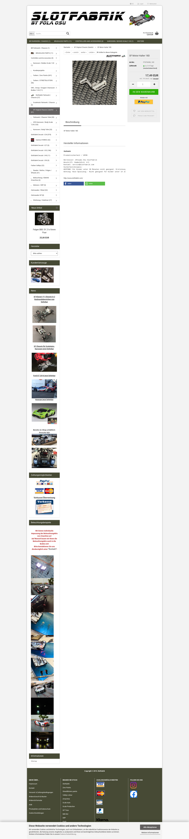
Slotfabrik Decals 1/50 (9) (40, 160)
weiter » (83, 52)
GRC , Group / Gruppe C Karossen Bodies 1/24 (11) (43, 89)
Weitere (140, 41)
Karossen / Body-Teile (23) (41, 129)
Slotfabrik (66, 784)
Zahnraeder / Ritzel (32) (39, 190)
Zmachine (66, 799)
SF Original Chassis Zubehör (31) (42, 111)
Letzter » (92, 52)
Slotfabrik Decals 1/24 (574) (41, 135)
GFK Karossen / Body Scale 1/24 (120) (42, 123)
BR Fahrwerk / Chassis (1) (39, 41)
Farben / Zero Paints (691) (41, 75)
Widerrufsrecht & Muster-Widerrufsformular (38, 798)
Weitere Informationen (150, 833)
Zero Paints (67, 788)
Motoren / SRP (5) (38, 185)
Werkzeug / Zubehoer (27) (41, 200)
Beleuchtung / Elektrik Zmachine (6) (40, 179)
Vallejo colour (67, 795)
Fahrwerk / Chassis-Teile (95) (42, 117)
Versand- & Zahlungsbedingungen (41, 792)
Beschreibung (72, 122)
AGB (30, 805)
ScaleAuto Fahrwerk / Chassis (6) (43, 103)
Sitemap (34, 761)
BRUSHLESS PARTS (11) (63, 41)
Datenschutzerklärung (68, 834)
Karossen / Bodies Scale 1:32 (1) (120, 41)
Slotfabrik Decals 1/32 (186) (41, 150)
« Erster (67, 52)
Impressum (33, 784)
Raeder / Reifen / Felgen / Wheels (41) (41, 171)
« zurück (76, 52)
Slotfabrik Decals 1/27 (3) (40, 145)
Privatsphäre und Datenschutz (39, 809)
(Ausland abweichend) (150, 68)
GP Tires (66, 810)
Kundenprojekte (37, 70)
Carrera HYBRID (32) (40, 140)
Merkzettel (151, 4)
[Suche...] (31, 33)
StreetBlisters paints (70, 791)
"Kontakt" (52, 549)
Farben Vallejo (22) (37, 165)
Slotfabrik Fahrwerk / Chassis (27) (41, 96)
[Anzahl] (144, 84)
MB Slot (65, 814)
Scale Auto (66, 803)
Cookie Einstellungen (36, 813)
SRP (64, 818)
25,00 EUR (44, 237)
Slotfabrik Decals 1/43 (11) (40, 155)
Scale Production (69, 806)
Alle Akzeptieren (150, 827)
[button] (132, 4)
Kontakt (31, 788)
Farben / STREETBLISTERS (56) (42, 81)
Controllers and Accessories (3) (89, 41)
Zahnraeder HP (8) (37, 195)
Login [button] (140, 4)
